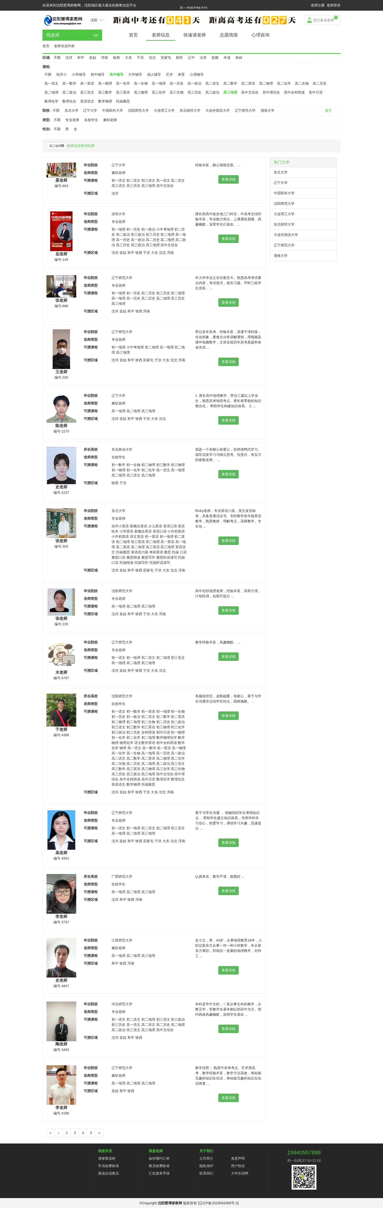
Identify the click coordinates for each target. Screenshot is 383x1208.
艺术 (169, 74)
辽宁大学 (90, 110)
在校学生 (91, 120)
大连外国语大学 (217, 110)
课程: (46, 67)
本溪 (227, 58)
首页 (133, 35)
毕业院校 (91, 165)
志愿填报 (229, 35)
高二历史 (320, 83)
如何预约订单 (159, 1158)
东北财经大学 (190, 110)
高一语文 (51, 83)
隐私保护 (206, 1166)
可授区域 (91, 193)
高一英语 (87, 83)
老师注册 (318, 5)
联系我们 (206, 1173)
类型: (46, 120)
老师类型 (91, 173)
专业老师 (72, 120)
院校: (46, 110)
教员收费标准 (159, 1166)
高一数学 (69, 83)
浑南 (104, 58)
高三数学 (105, 92)
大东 (128, 58)
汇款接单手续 (159, 1173)
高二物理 (266, 83)
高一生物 (141, 83)
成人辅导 (154, 74)
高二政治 (69, 92)
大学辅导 (135, 74)
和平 (80, 58)
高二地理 (51, 92)
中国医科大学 (112, 110)
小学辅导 (79, 74)
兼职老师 (110, 120)
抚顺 (215, 58)
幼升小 (61, 74)
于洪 (140, 58)
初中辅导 (98, 74)
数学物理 (105, 101)
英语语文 (87, 101)
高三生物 (177, 92)
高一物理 (105, 83)
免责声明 (238, 1158)
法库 (203, 58)
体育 (181, 74)
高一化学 (123, 83)
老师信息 (161, 35)
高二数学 (230, 83)
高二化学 (284, 83)
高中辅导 (116, 74)
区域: (46, 58)
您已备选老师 (325, 19)
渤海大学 (267, 110)
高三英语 (123, 92)
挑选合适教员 (108, 1173)
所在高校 (91, 449)
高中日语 (316, 92)
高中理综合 (271, 92)
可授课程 (91, 180)
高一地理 (159, 83)
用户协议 (238, 1166)
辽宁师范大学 (245, 110)
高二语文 (212, 83)
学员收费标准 (108, 1166)
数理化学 (51, 101)
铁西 (116, 58)
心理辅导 (197, 74)
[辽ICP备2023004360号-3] (218, 1203)
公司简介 (206, 1158)
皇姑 (92, 58)
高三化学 (159, 92)
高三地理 (230, 92)
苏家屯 (166, 58)
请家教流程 (106, 1158)
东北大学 (71, 110)
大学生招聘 (239, 1173)
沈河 (68, 58)
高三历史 (194, 92)
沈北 (152, 58)
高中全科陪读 (294, 92)
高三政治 (212, 92)
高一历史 (177, 83)
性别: (46, 129)
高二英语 (248, 83)
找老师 (53, 35)
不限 (57, 58)
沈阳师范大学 (138, 110)
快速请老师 (195, 35)
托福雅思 (123, 101)
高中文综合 (250, 92)
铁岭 (238, 58)
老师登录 (334, 5)
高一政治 (194, 83)
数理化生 (69, 101)
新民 (179, 58)
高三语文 (87, 92)
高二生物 (302, 83)
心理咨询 (260, 35)
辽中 (191, 58)
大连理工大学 (164, 110)
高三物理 (141, 92)
